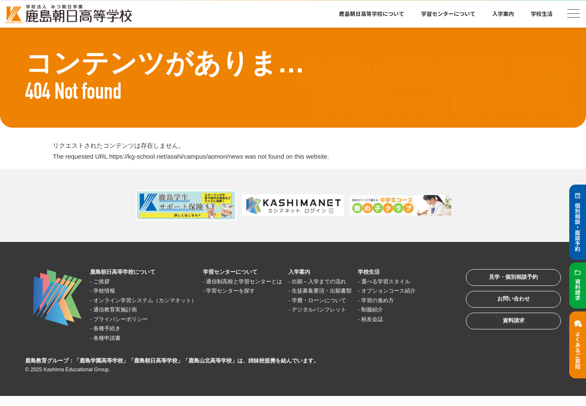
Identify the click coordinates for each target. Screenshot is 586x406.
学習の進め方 (406, 309)
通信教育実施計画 (121, 319)
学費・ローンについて (343, 309)
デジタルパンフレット (343, 319)
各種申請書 (111, 347)
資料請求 (504, 332)
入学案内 (503, 14)
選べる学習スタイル (416, 281)
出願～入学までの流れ (343, 281)
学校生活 (542, 14)
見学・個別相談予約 (504, 280)
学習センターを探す (247, 300)
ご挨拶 (105, 281)
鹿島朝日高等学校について (371, 14)
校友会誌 (400, 328)
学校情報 (108, 291)
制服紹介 (400, 319)
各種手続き (111, 338)
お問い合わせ (504, 306)
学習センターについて (448, 14)
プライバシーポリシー (127, 328)
